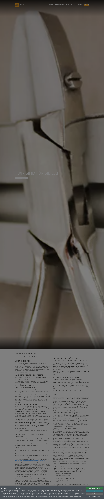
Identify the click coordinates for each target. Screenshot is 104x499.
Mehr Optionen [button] (94, 491)
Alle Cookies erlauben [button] (94, 488)
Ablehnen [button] (94, 493)
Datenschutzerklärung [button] (94, 496)
